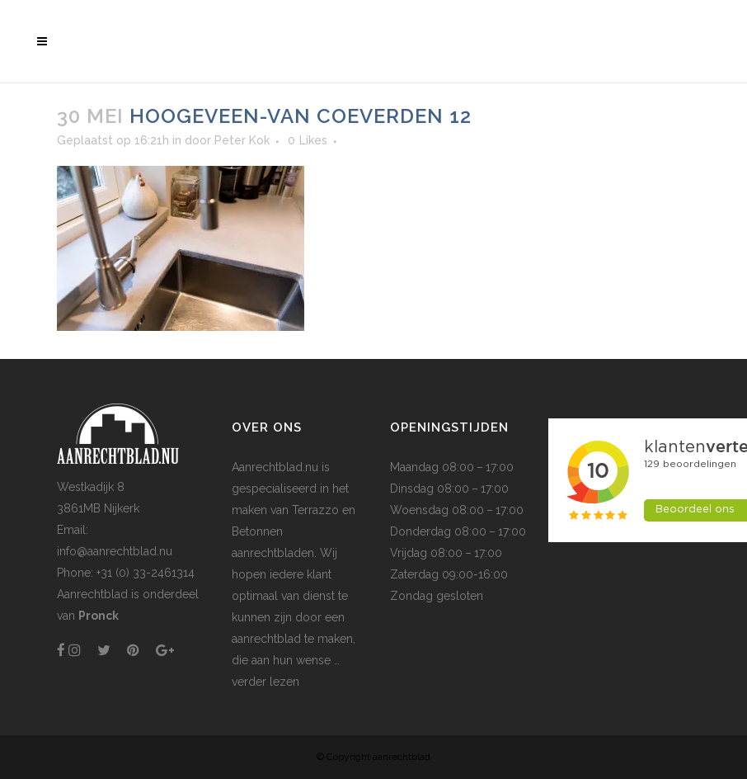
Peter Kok (242, 140)
